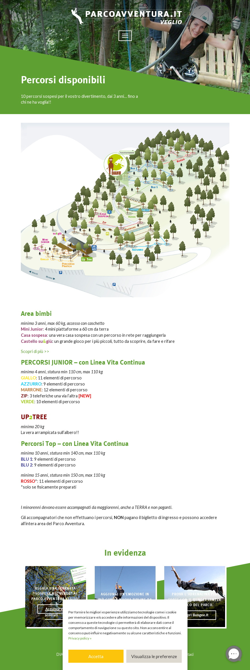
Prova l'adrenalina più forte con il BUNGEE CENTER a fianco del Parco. (194, 599)
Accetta (95, 656)
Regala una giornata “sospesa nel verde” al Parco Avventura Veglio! (55, 593)
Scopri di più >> (35, 351)
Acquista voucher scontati (59, 612)
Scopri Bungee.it (194, 615)
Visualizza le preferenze (154, 656)
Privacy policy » (80, 638)
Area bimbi (36, 314)
